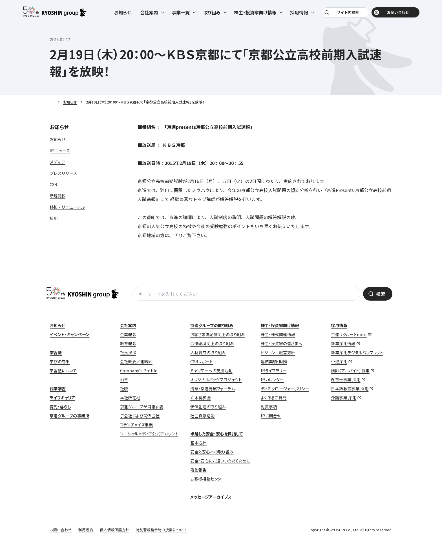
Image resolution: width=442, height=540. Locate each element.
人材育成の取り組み (208, 352)
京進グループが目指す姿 (141, 406)
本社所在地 (130, 397)
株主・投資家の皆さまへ (281, 343)
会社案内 (128, 325)
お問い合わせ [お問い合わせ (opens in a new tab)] (395, 14)
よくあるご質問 (274, 397)
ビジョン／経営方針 (278, 352)
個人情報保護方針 (114, 529)
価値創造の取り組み (208, 406)
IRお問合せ (271, 415)
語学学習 (58, 388)
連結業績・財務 (274, 361)
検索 (380, 293)
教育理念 (128, 343)
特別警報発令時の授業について (161, 529)
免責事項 (269, 406)
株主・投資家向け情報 (280, 325)
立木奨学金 (200, 397)
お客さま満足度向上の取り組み (217, 334)
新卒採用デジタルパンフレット (357, 352)
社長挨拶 (128, 352)
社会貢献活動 (202, 415)
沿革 (124, 379)
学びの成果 (60, 361)
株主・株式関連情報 (278, 334)
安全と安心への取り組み (211, 452)
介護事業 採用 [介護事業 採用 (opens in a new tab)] (343, 397)
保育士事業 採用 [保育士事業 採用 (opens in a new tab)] (345, 379)
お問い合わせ (61, 529)
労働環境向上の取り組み (212, 343)
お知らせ (122, 14)
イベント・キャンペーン (69, 334)
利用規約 (85, 529)
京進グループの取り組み (211, 325)
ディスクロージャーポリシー (285, 388)
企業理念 (128, 334)
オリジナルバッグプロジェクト (216, 379)
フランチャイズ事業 (136, 424)
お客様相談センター (207, 479)
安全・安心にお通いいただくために (220, 461)
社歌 (124, 388)
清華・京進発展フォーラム (212, 388)
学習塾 (56, 352)
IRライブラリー (273, 370)
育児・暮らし (60, 406)
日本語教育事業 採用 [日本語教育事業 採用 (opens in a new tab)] (349, 388)
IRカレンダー (272, 379)
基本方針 (198, 443)
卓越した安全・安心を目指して (216, 434)
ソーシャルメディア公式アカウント (149, 434)
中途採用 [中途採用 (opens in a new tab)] (339, 361)
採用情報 (339, 325)
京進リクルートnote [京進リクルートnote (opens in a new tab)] (348, 334)
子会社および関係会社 (140, 415)
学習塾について (63, 370)
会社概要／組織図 (136, 361)
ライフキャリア (62, 397)
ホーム (52, 102)
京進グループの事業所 (69, 415)
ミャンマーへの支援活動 (211, 370)
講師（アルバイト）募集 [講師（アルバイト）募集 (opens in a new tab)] (350, 370)
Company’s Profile (139, 370)
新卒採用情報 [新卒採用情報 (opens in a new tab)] (343, 343)
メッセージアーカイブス (210, 497)
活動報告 (198, 470)
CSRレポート (201, 361)
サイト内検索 (347, 14)
